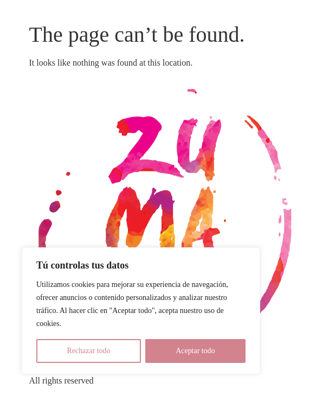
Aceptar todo (195, 351)
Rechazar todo (88, 351)
